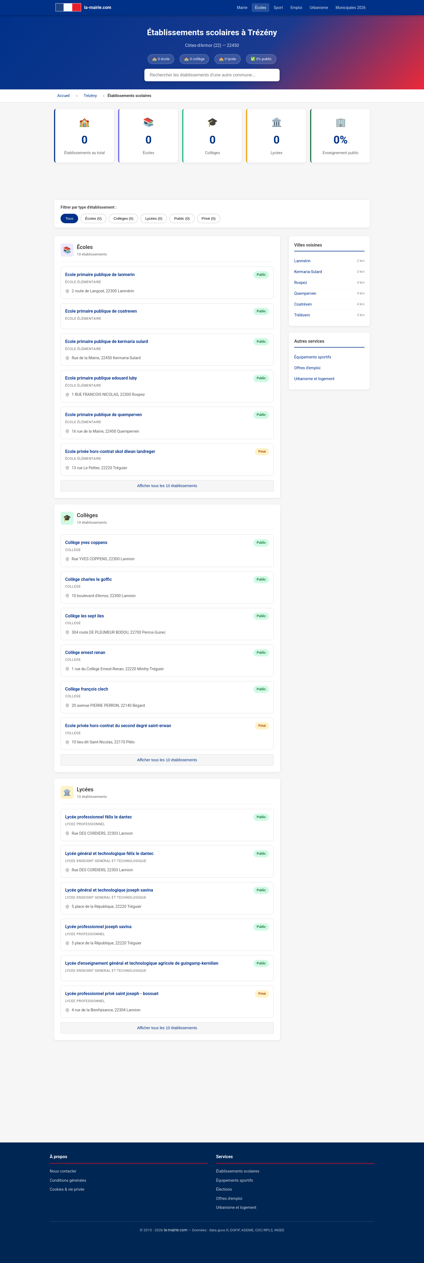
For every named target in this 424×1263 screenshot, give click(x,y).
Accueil (63, 95)
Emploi (296, 7)
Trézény (90, 95)
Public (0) (182, 218)
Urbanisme (319, 7)
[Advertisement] (185, 181)
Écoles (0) (93, 218)
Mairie (242, 7)
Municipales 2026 (351, 7)
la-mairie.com (175, 1230)
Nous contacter (63, 1171)
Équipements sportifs (312, 357)
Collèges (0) (123, 218)
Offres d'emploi (307, 368)
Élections (224, 1189)
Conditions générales (68, 1180)
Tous (69, 218)
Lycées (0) (153, 218)
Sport (278, 7)
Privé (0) (209, 218)
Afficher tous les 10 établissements (167, 486)
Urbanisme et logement (314, 379)
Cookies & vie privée (67, 1189)
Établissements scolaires (237, 1171)
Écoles (260, 7)
